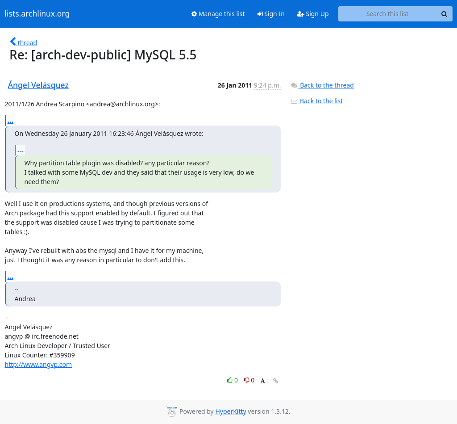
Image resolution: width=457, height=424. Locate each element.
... (11, 120)
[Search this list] (387, 13)
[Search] (444, 13)
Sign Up (313, 13)
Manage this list (218, 13)
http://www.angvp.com (38, 364)
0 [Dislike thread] (249, 380)
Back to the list (316, 101)
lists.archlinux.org (37, 13)
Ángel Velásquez (38, 85)
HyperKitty (230, 411)
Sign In (271, 13)
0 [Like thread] (233, 380)
